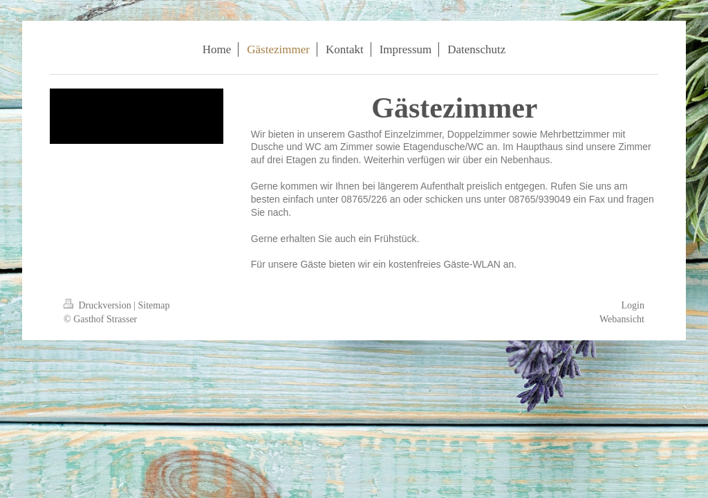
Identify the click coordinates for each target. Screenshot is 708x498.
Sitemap (154, 305)
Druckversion (98, 305)
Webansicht (621, 319)
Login (633, 305)
